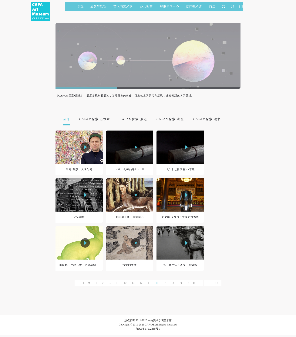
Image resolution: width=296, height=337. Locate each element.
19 (180, 284)
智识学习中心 (169, 6)
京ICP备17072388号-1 (148, 330)
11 (117, 284)
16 (157, 284)
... (110, 284)
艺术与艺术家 (124, 6)
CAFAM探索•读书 (207, 119)
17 (164, 284)
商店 (212, 6)
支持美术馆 (195, 6)
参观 (80, 6)
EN (241, 6)
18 (172, 284)
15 (149, 284)
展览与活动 (100, 6)
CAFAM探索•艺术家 (94, 119)
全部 (66, 119)
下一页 (191, 284)
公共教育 (148, 6)
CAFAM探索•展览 (133, 119)
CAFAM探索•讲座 (170, 119)
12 (125, 284)
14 (141, 284)
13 (133, 284)
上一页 (86, 284)
